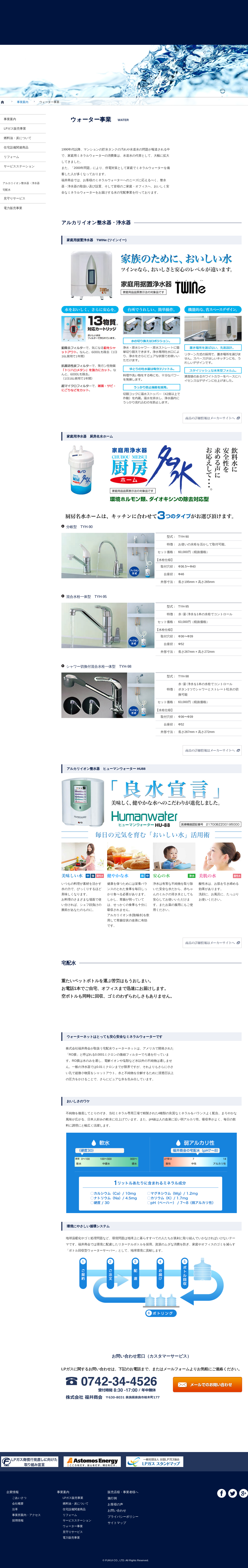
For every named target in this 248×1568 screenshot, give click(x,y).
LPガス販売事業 (73, 1497)
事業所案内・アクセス (26, 1515)
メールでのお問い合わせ (207, 1385)
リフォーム (70, 1515)
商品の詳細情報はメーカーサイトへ (151, 418)
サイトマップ (117, 1523)
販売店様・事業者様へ (88, 36)
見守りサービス (73, 1532)
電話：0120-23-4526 (156, 1384)
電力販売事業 (71, 1537)
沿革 (15, 1509)
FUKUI (124, 31)
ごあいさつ (19, 1497)
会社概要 (18, 1503)
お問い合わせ (231, 36)
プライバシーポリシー (123, 1516)
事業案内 (51, 36)
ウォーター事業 (73, 1526)
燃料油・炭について (75, 1503)
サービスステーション (77, 1520)
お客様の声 (194, 36)
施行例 (157, 36)
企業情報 (19, 36)
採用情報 (18, 1520)
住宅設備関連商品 (74, 1509)
